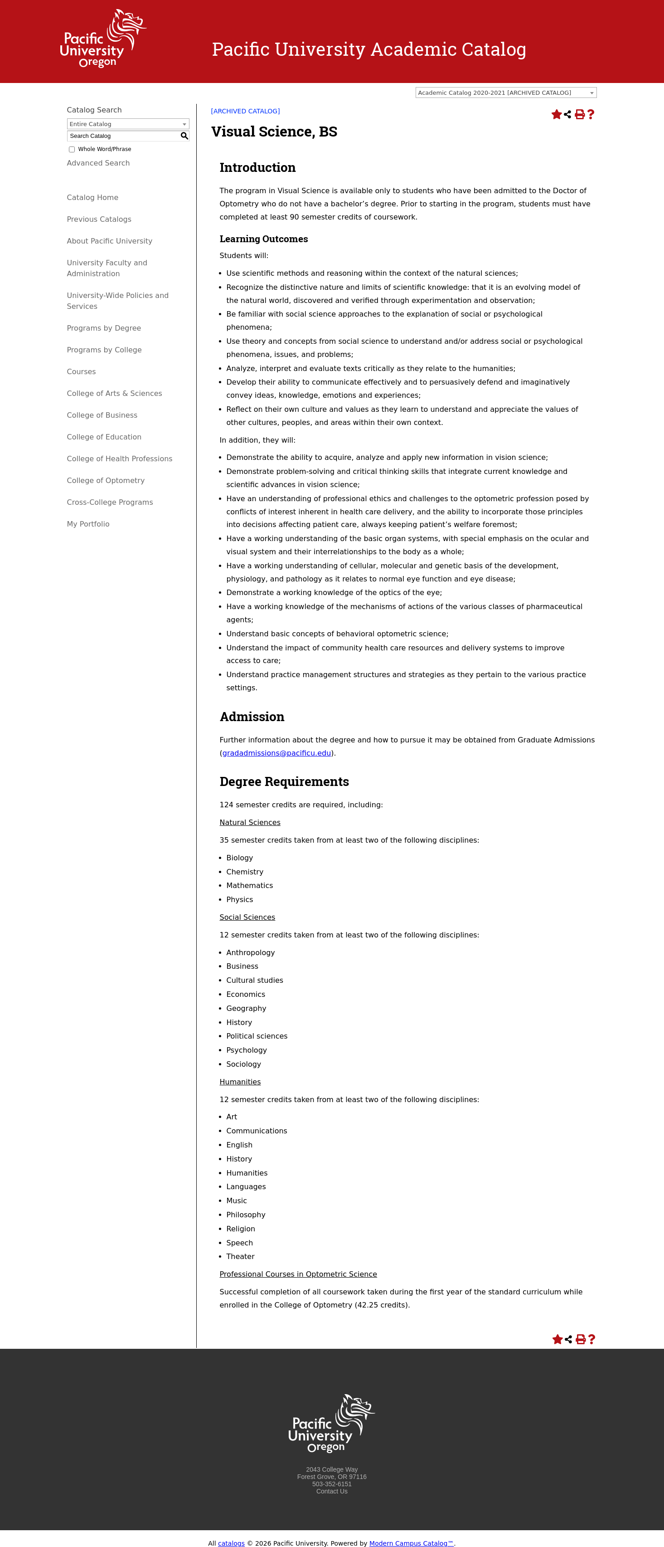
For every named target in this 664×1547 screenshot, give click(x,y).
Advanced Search (98, 163)
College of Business (102, 415)
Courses (81, 371)
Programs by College (104, 350)
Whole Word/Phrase (104, 149)
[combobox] (506, 92)
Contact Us (332, 1491)
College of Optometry (106, 480)
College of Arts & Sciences (114, 393)
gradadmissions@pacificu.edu (277, 753)
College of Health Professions (120, 458)
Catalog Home (93, 197)
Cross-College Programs (110, 502)
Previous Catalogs (99, 219)
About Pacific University (110, 241)
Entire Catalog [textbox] (90, 124)
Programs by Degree (104, 328)
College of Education (104, 437)
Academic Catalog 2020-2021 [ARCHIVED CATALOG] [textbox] (495, 92)
